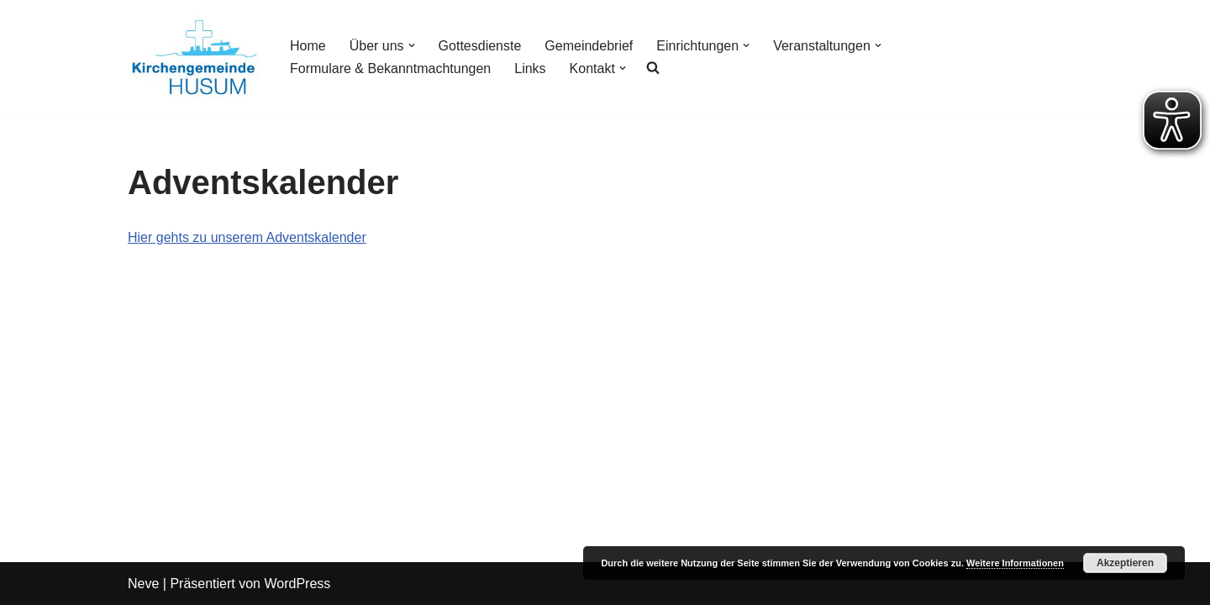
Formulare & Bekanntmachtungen (390, 68)
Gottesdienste (480, 46)
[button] (411, 45)
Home (308, 46)
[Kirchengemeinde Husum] (194, 56)
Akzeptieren (1125, 563)
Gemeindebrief (588, 46)
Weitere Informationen (1015, 563)
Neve (143, 583)
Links (529, 68)
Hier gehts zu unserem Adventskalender (247, 237)
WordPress (297, 583)
